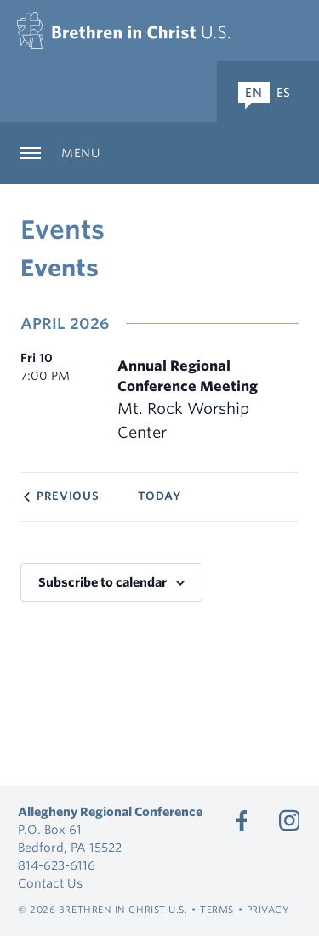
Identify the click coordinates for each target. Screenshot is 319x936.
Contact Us (50, 883)
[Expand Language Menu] (268, 91)
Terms (217, 910)
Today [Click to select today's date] (159, 496)
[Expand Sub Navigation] (159, 153)
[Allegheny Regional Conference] (123, 30)
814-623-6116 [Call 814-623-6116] (56, 865)
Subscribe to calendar (102, 582)
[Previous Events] (61, 496)
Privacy (268, 910)
